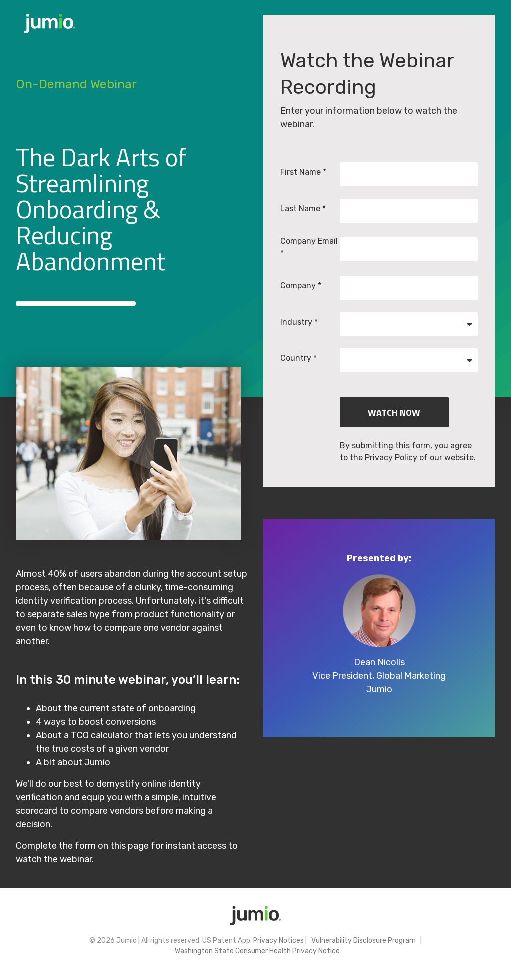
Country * (298, 358)
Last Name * (303, 208)
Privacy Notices (278, 940)
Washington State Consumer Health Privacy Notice (256, 951)
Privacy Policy (391, 457)
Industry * (299, 321)
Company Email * (309, 247)
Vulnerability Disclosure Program (362, 940)
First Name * (303, 172)
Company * (300, 285)
